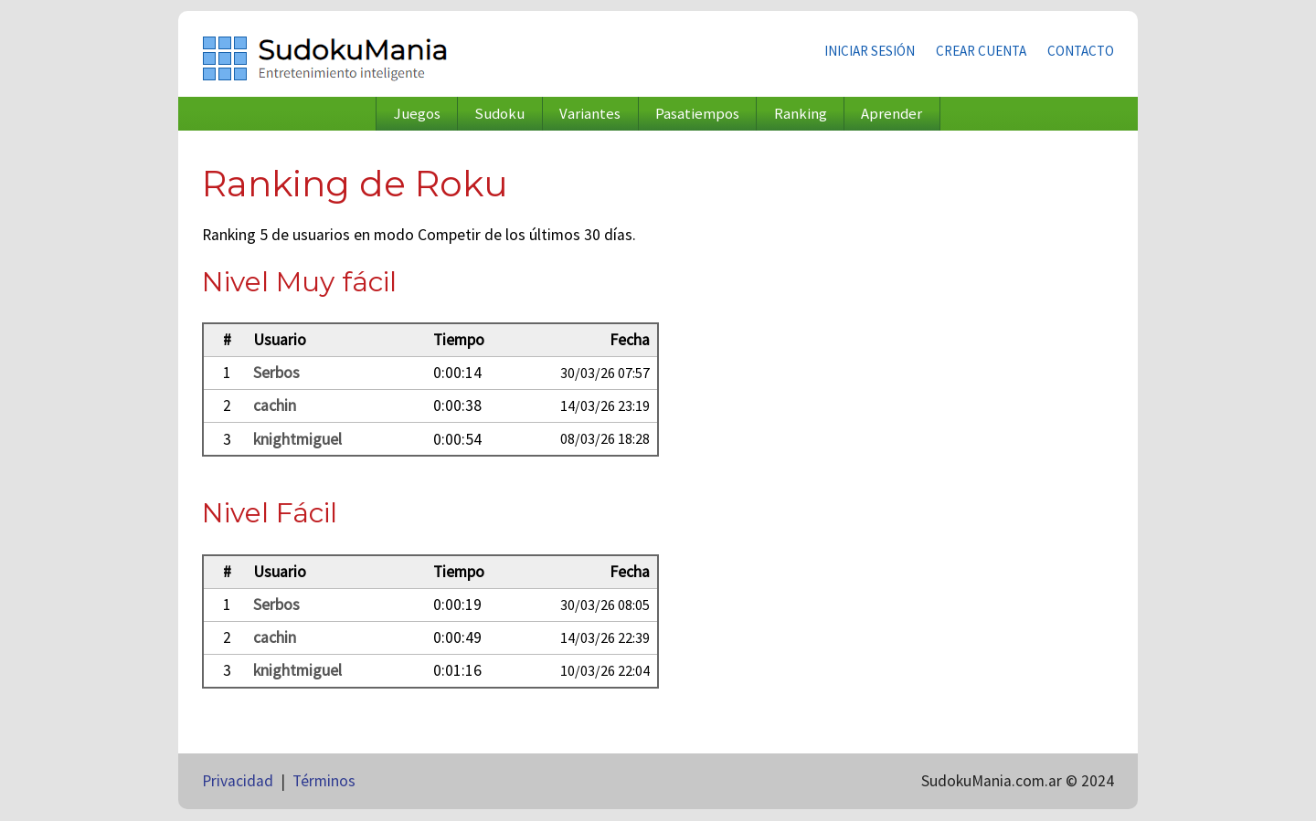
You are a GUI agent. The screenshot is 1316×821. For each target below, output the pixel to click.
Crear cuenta (981, 50)
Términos (324, 781)
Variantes (590, 113)
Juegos (417, 113)
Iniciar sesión (869, 50)
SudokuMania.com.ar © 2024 (1017, 781)
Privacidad (237, 781)
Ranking (800, 113)
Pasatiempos (697, 113)
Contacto (1080, 50)
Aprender (891, 113)
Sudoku (499, 113)
